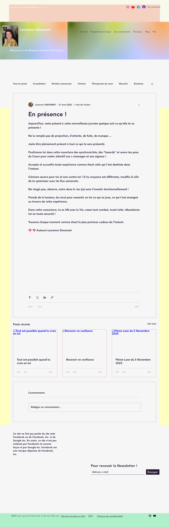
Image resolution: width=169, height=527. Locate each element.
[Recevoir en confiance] (84, 342)
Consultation (39, 83)
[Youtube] (133, 7)
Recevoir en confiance (80, 359)
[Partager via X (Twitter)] (37, 297)
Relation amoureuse (62, 83)
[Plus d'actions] (139, 104)
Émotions (138, 83)
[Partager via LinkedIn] (44, 297)
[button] (152, 84)
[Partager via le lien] (52, 297)
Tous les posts (20, 83)
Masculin (123, 83)
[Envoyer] (152, 472)
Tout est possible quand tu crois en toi (33, 361)
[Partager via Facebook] (29, 297)
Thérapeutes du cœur (102, 83)
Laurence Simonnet (35, 30)
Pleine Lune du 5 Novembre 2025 (133, 361)
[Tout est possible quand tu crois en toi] (35, 342)
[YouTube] (154, 515)
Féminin (82, 83)
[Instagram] (127, 7)
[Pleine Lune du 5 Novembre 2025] (134, 342)
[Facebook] (138, 7)
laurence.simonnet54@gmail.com (28, 7)
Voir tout (151, 323)
